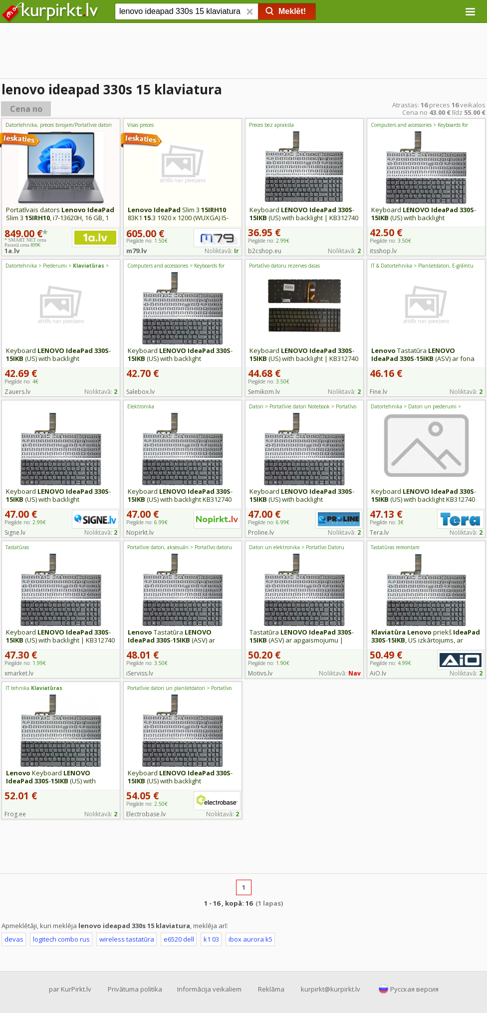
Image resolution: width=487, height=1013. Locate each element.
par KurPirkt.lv (70, 989)
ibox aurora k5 (250, 939)
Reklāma (271, 989)
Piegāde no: (268, 240)
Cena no (26, 108)
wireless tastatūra (126, 939)
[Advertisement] (243, 52)
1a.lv (11, 250)
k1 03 (211, 939)
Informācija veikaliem (209, 989)
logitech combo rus (61, 939)
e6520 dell (179, 939)
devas (13, 939)
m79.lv (136, 250)
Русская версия (414, 989)
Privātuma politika (135, 989)
